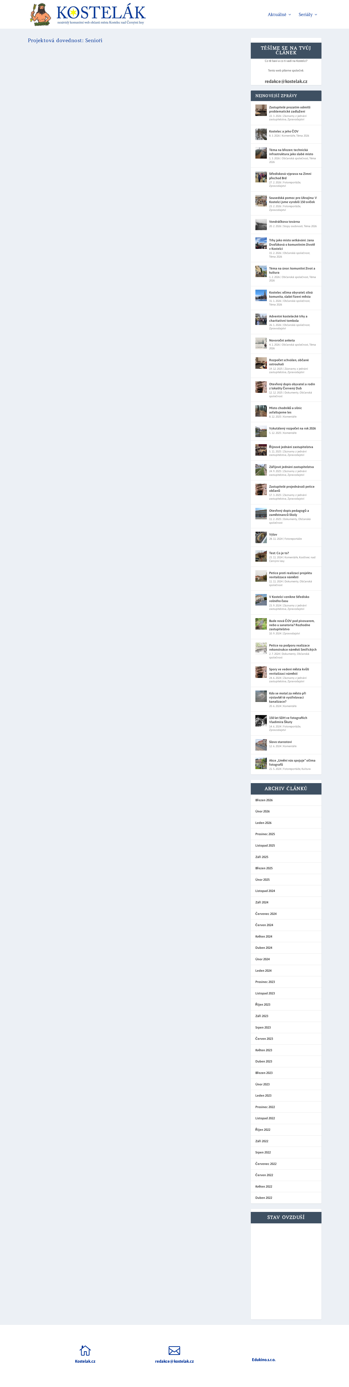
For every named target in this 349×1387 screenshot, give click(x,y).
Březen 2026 (264, 800)
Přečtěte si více (48, 120)
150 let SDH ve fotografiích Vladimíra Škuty (288, 720)
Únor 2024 (262, 959)
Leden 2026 (263, 823)
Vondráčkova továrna (284, 221)
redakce (65, 74)
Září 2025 (261, 857)
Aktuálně (277, 15)
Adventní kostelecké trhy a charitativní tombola (288, 318)
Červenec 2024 (265, 914)
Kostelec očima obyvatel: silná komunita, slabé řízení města (291, 294)
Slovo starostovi (280, 742)
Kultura (306, 769)
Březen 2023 (264, 1073)
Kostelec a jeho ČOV (284, 131)
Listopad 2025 (265, 845)
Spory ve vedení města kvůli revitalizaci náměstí (289, 671)
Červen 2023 (264, 1038)
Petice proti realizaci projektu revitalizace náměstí (290, 575)
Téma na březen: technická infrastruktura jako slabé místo (291, 152)
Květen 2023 (263, 1050)
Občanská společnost (295, 158)
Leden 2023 (263, 1095)
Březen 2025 (264, 868)
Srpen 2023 (263, 1027)
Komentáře (288, 135)
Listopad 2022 (265, 1118)
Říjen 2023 (262, 1004)
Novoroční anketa (282, 340)
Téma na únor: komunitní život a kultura (292, 270)
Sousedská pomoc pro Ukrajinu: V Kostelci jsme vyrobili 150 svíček (293, 200)
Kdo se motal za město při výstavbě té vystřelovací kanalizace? (287, 697)
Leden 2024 (263, 970)
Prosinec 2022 (265, 1107)
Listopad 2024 (265, 891)
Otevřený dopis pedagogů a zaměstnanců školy (289, 513)
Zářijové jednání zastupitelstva (291, 467)
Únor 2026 (262, 811)
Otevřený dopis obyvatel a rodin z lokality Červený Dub (292, 386)
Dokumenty (292, 392)
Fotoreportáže (291, 182)
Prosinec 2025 (265, 834)
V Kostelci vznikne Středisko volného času (289, 599)
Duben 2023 (263, 1061)
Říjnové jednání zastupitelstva (291, 447)
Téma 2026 (302, 135)
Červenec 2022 (265, 1164)
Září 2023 (261, 1016)
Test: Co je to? (279, 553)
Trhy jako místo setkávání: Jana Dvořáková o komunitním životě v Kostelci (292, 244)
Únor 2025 (262, 879)
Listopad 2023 (265, 993)
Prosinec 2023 (265, 982)
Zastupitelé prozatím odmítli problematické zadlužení (289, 109)
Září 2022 (261, 1141)
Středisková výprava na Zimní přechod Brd (290, 176)
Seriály (306, 15)
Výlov (273, 534)
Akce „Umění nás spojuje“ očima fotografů (292, 762)
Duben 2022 (263, 1198)
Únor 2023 (262, 1084)
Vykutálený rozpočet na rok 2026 (292, 428)
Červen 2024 (264, 925)
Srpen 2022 (263, 1152)
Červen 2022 (264, 1175)
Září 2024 (261, 902)
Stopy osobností (293, 226)
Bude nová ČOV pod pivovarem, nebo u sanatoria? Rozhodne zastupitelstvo (292, 625)
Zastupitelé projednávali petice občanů (292, 489)
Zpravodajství (296, 119)
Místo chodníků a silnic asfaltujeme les (285, 410)
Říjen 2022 (262, 1129)
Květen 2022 (263, 1186)
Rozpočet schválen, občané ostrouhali (289, 362)
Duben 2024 (263, 947)
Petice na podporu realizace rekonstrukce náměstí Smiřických (293, 647)
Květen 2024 (263, 936)
